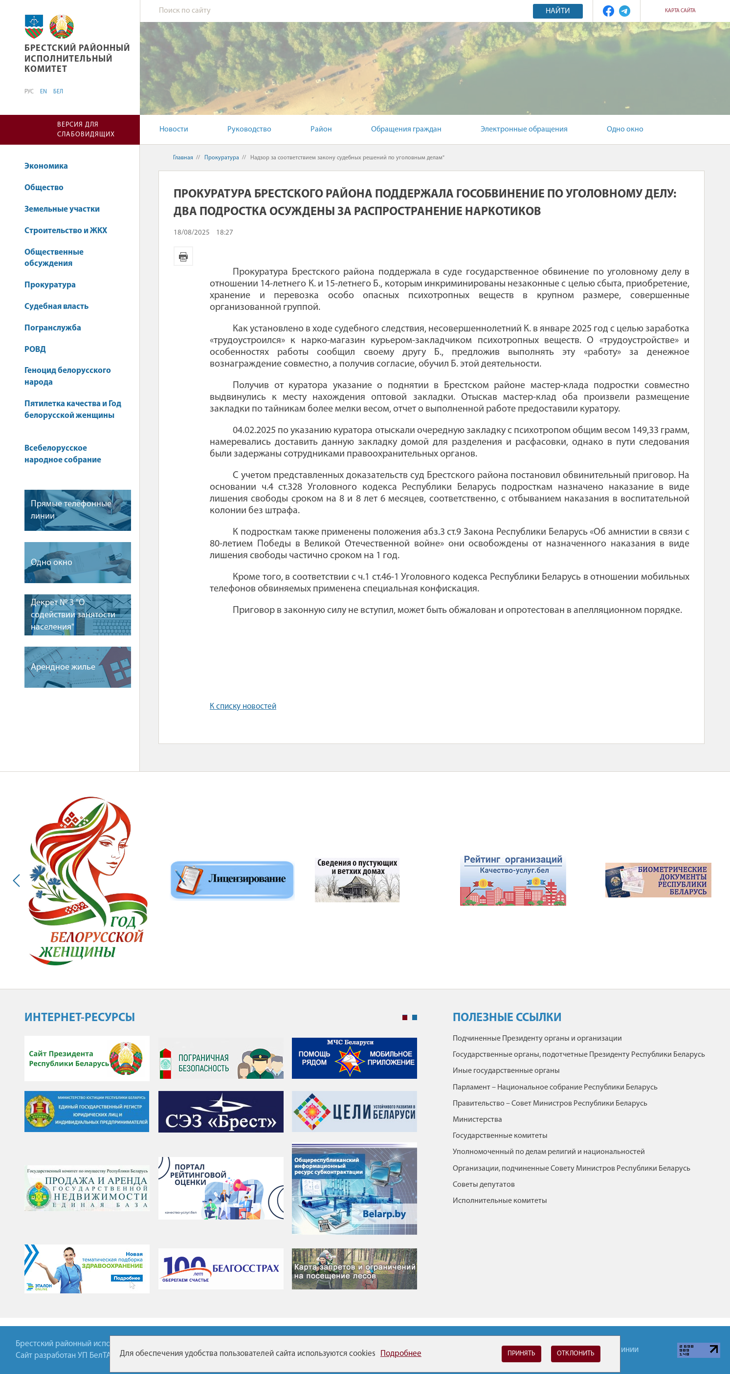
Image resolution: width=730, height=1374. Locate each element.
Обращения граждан (406, 129)
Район (321, 129)
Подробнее (400, 1354)
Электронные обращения (524, 129)
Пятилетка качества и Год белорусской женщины (72, 415)
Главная (183, 158)
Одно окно (625, 129)
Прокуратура (54, 285)
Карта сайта (680, 11)
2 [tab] (414, 1017)
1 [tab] (404, 1017)
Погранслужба (52, 328)
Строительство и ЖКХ (70, 231)
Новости (173, 129)
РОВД (39, 350)
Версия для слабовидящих (86, 129)
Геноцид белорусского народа (67, 377)
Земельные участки (66, 209)
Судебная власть (56, 307)
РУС (29, 92)
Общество (48, 188)
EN (43, 92)
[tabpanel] (220, 1169)
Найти (558, 11)
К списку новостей (243, 706)
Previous (18, 880)
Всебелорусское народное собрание (62, 454)
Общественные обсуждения (54, 258)
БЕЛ (58, 92)
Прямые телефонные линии (71, 510)
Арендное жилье (63, 667)
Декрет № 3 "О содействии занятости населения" (73, 615)
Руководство (249, 129)
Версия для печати (183, 256)
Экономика (50, 166)
